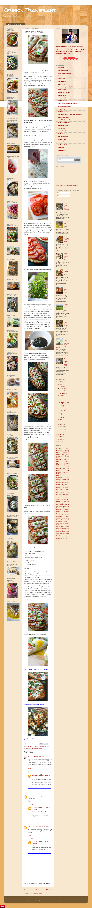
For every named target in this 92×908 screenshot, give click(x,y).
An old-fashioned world (64, 120)
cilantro (65, 521)
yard (68, 468)
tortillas (67, 504)
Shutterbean (61, 75)
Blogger (63, 900)
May (61, 419)
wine (68, 506)
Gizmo (58, 470)
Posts (59, 192)
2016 (59, 384)
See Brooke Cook (62, 144)
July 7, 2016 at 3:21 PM (45, 796)
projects (58, 521)
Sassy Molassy (62, 128)
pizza (68, 492)
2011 (59, 441)
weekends (66, 452)
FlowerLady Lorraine (33, 796)
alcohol (64, 506)
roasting (67, 526)
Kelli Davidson (32, 826)
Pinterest (67, 528)
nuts (68, 519)
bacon (62, 492)
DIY (62, 531)
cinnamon (66, 511)
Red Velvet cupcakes (60, 524)
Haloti (67, 470)
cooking (36, 746)
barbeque (64, 499)
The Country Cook (63, 70)
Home (9, 24)
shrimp (58, 486)
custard (58, 518)
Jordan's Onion (62, 139)
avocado (67, 487)
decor (67, 508)
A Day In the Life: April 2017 (66, 306)
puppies (67, 484)
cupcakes (58, 491)
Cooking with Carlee (63, 111)
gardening (43, 746)
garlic (48, 746)
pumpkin (63, 497)
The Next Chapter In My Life (65, 87)
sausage (58, 514)
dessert (58, 480)
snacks (62, 486)
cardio (57, 496)
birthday (58, 474)
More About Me (19, 24)
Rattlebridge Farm (63, 136)
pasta (57, 461)
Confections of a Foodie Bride (66, 131)
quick (31, 748)
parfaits (65, 540)
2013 (59, 436)
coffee (63, 508)
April (61, 422)
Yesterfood (61, 142)
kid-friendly (26, 748)
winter (63, 480)
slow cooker (59, 506)
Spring (67, 486)
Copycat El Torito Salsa (66, 271)
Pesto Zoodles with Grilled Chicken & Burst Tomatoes (64, 404)
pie (66, 531)
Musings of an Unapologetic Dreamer (68, 103)
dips (62, 530)
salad (63, 468)
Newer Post (27, 890)
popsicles (62, 504)
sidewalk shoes (62, 150)
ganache (67, 533)
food (67, 448)
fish (68, 499)
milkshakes (67, 535)
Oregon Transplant (30, 10)
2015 (59, 432)
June (61, 417)
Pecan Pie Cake (66, 222)
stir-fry (67, 497)
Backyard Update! (63, 400)
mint (57, 504)
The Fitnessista (62, 81)
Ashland (58, 499)
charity (61, 521)
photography (59, 513)
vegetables (66, 472)
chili (65, 519)
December (62, 386)
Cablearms (61, 147)
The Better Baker (62, 98)
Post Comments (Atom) (36, 893)
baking (58, 452)
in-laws (63, 491)
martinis (62, 540)
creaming (67, 516)
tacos (57, 519)
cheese (32, 746)
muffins (58, 501)
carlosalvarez (51, 900)
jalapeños (67, 530)
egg (63, 482)
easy (40, 746)
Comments (60, 196)
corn (64, 531)
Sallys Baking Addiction (64, 73)
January (62, 429)
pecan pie (62, 523)
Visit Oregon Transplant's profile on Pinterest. (67, 185)
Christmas (58, 482)
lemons (63, 494)
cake (68, 479)
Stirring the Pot (62, 95)
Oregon (58, 468)
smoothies (58, 531)
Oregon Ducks (60, 487)
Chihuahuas (59, 477)
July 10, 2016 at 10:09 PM (42, 826)
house (67, 454)
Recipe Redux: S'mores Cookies (66, 323)
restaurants (66, 503)
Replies (32, 772)
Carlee (29, 756)
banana (58, 508)
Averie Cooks (61, 78)
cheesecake (59, 516)
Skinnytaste (61, 67)
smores (57, 536)
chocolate (66, 465)
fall (65, 482)
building (64, 479)
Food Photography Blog (64, 106)
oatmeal (63, 526)
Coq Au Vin (63, 538)
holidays (66, 459)
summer (66, 474)
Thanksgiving (59, 503)
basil (28, 746)
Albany (58, 533)
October (62, 390)
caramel (58, 511)
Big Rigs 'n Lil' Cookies (64, 122)
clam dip (62, 533)
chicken (67, 456)
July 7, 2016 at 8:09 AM (38, 756)
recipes (35, 748)
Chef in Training (62, 100)
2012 (59, 439)
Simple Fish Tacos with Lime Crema (66, 255)
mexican (58, 467)
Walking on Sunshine (63, 133)
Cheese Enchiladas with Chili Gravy (66, 239)
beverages (58, 509)
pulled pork (66, 513)
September (62, 393)
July (61, 398)
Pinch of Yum (61, 84)
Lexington (67, 523)
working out (66, 475)
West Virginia (65, 514)
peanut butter (65, 518)
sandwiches (66, 501)
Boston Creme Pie (60, 528)
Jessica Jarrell (36, 775)
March (61, 424)
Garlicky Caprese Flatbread (63, 409)
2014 (59, 434)
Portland (58, 530)
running (58, 472)
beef (57, 489)
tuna (68, 531)
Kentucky (66, 461)
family (67, 450)
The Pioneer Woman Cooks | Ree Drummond (70, 114)
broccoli (67, 509)
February (62, 426)
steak (62, 535)
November (62, 388)
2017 (59, 381)
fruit (57, 458)
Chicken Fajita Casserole (66, 289)
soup (68, 477)
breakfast (58, 479)
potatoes (62, 489)
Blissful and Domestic (63, 125)
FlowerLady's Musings (64, 92)
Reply (29, 768)
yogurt (62, 536)
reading (67, 494)
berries (67, 489)
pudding (58, 535)
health (67, 467)
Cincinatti (58, 494)
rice (63, 484)
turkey (61, 519)
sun (68, 480)
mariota (58, 497)
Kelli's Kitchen (62, 89)
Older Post (48, 890)
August (61, 395)
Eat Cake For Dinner (63, 117)
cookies (67, 458)
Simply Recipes (62, 109)
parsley (58, 463)
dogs (63, 454)
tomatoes (39, 748)
